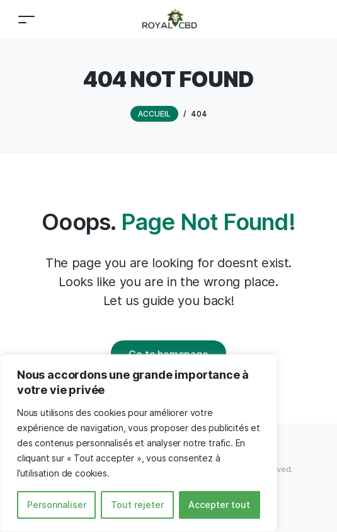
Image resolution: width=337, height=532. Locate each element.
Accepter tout (219, 504)
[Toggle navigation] (26, 19)
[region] (138, 443)
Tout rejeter (137, 504)
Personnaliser (56, 504)
